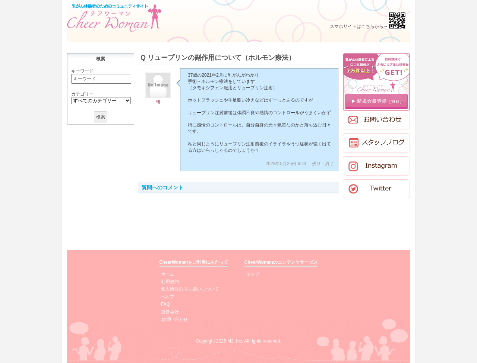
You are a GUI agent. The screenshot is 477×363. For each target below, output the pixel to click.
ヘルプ (167, 296)
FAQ (165, 304)
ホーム (167, 274)
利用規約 (170, 281)
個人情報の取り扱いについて (190, 289)
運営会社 (170, 312)
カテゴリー (82, 94)
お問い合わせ (174, 319)
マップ (252, 274)
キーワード (82, 71)
